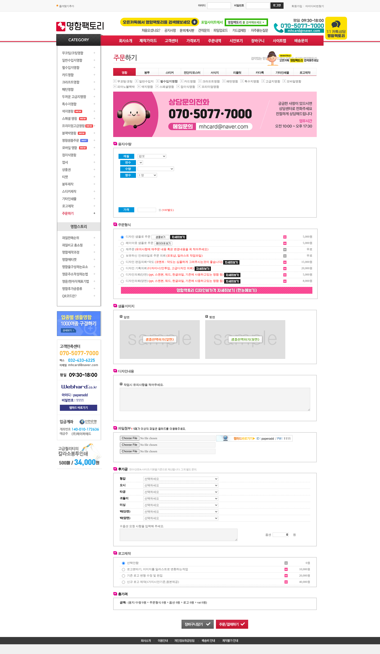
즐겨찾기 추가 (66, 6)
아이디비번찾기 (314, 6)
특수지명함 (252, 81)
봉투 (147, 72)
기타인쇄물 (282, 72)
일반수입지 (146, 81)
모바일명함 (294, 81)
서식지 (215, 72)
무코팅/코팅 (125, 81)
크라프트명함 (211, 81)
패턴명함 (232, 81)
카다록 (260, 72)
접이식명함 (188, 86)
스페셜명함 (166, 86)
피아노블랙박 (126, 86)
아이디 (201, 5)
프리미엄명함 (210, 86)
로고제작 (305, 72)
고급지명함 (273, 81)
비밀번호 (239, 5)
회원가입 (297, 6)
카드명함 (190, 81)
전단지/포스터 (192, 72)
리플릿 (237, 72)
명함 (124, 72)
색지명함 (147, 86)
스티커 (170, 72)
